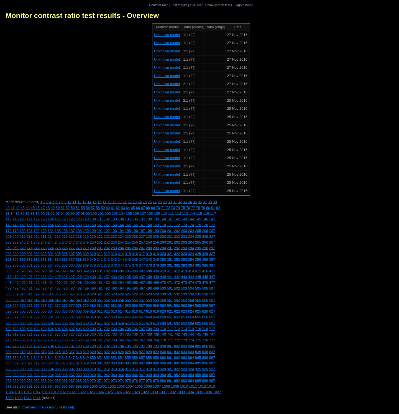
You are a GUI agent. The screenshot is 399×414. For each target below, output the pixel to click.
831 (170, 352)
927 (212, 369)
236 (205, 236)
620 (163, 311)
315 (128, 254)
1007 (157, 386)
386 (205, 265)
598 (9, 311)
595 (198, 305)
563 (184, 300)
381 (170, 265)
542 (37, 300)
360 (23, 265)
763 (114, 340)
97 (78, 213)
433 (114, 277)
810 (23, 352)
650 (163, 317)
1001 (103, 386)
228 (149, 236)
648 (149, 317)
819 (86, 352)
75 (183, 208)
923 (184, 369)
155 (58, 225)
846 (65, 358)
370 (93, 265)
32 (180, 202)
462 (107, 282)
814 (51, 352)
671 (100, 323)
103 (115, 213)
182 (37, 231)
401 (100, 271)
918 (149, 369)
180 (23, 231)
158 (79, 225)
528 (149, 294)
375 (128, 265)
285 (128, 248)
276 (65, 248)
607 (72, 311)
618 (149, 311)
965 (58, 381)
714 (191, 329)
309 (86, 254)
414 (191, 271)
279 (86, 248)
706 (135, 329)
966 (65, 381)
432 (107, 277)
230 (163, 236)
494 (121, 288)
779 (15, 346)
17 (104, 202)
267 (212, 242)
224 (121, 236)
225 (128, 236)
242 (37, 242)
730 (93, 334)
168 (149, 225)
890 (163, 363)
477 (212, 282)
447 (212, 277)
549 (86, 300)
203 (184, 231)
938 (79, 375)
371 (100, 265)
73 (173, 208)
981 (170, 381)
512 (37, 294)
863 (184, 358)
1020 (64, 392)
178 (9, 231)
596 (205, 305)
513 (44, 294)
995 (58, 386)
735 (128, 334)
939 (86, 375)
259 (156, 242)
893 (184, 363)
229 (156, 236)
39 (215, 202)
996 (65, 386)
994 (51, 386)
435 (128, 277)
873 (44, 363)
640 (93, 317)
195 (128, 231)
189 (86, 231)
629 (15, 317)
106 (136, 213)
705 (128, 329)
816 (65, 352)
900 (23, 369)
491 (100, 288)
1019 (55, 392)
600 (23, 311)
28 (160, 202)
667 (72, 323)
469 (156, 282)
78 (198, 208)
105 (129, 213)
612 (107, 311)
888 (149, 363)
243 (44, 242)
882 (107, 363)
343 (114, 259)
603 (44, 311)
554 (121, 300)
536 (205, 294)
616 (135, 311)
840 (23, 358)
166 (135, 225)
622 (177, 311)
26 (150, 202)
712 (177, 329)
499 (156, 288)
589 (156, 305)
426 (65, 277)
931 (30, 375)
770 (163, 340)
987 (212, 381)
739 (156, 334)
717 (212, 329)
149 (15, 225)
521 (100, 294)
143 (184, 219)
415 (198, 271)
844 (51, 358)
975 (128, 381)
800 (163, 346)
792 (107, 346)
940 (93, 375)
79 (203, 208)
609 (86, 311)
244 (51, 242)
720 (23, 334)
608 (79, 311)
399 (86, 271)
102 (108, 213)
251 (100, 242)
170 (163, 225)
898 (9, 369)
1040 (28, 398)
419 (15, 277)
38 (210, 202)
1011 (193, 386)
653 (184, 317)
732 (107, 334)
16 (99, 202)
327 (212, 254)
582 (107, 305)
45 (32, 208)
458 (79, 282)
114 (192, 213)
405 (128, 271)
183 (44, 231)
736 (135, 334)
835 (198, 352)
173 (184, 225)
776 (205, 340)
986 (205, 381)
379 (156, 265)
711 (170, 329)
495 (128, 288)
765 (128, 340)
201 (170, 231)
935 (58, 375)
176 (205, 225)
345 (128, 259)
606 (65, 311)
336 (65, 259)
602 (37, 311)
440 (163, 277)
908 (79, 369)
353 (184, 259)
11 (74, 202)
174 (191, 225)
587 (142, 305)
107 (143, 213)
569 (15, 305)
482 (37, 288)
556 (135, 300)
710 (163, 329)
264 (191, 242)
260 (163, 242)
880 (93, 363)
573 (44, 305)
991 (30, 386)
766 (135, 340)
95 (68, 213)
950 (163, 375)
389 (15, 271)
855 (128, 358)
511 (30, 294)
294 (191, 248)
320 (163, 254)
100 (94, 213)
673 (114, 323)
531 (170, 294)
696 (65, 329)
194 (121, 231)
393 (44, 271)
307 (72, 254)
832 (177, 352)
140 (163, 219)
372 (107, 265)
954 (191, 375)
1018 (46, 392)
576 (65, 305)
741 (170, 334)
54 (78, 208)
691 (30, 329)
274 (51, 248)
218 (79, 236)
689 (15, 329)
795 (128, 346)
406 (135, 271)
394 (51, 271)
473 (184, 282)
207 (212, 231)
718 (9, 334)
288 (149, 248)
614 (121, 311)
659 (15, 323)
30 (170, 202)
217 (72, 236)
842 (37, 358)
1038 (10, 398)
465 (128, 282)
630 (23, 317)
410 (163, 271)
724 (51, 334)
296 (205, 248)
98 (83, 213)
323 (184, 254)
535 (198, 294)
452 (37, 282)
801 (170, 346)
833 (184, 352)
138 (149, 219)
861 (170, 358)
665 (58, 323)
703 (114, 329)
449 (15, 282)
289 (156, 248)
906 (65, 369)
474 (191, 282)
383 (184, 265)
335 (58, 259)
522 (107, 294)
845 (58, 358)
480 (23, 288)
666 (65, 323)
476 (205, 282)
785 (58, 346)
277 (72, 248)
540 (23, 300)
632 (37, 317)
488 (79, 288)
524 (121, 294)
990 (23, 386)
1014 (10, 392)
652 (177, 317)
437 (142, 277)
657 (212, 317)
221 (100, 236)
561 (170, 300)
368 (79, 265)
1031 (163, 392)
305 (58, 254)
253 (114, 242)
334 (51, 259)
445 (198, 277)
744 (191, 334)
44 (27, 208)
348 (149, 259)
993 (44, 386)
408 (149, 271)
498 (149, 288)
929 (15, 375)
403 (114, 271)
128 (79, 219)
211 (30, 236)
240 (23, 242)
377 (142, 265)
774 (191, 340)
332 (37, 259)
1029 (145, 392)
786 (65, 346)
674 (121, 323)
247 (72, 242)
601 (30, 311)
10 (69, 202)
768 (149, 340)
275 (58, 248)
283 (114, 248)
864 (191, 358)
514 (51, 294)
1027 (127, 392)
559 (156, 300)
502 (177, 288)
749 (15, 340)
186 (65, 231)
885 (128, 363)
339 (86, 259)
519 (86, 294)
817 (72, 352)
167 (142, 225)
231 (170, 236)
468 (149, 282)
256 (135, 242)
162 (107, 225)
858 (149, 358)
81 (213, 208)
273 (44, 248)
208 (9, 236)
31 (175, 202)
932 (37, 375)
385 (198, 265)
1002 (112, 386)
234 (191, 236)
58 (98, 208)
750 (23, 340)
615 (128, 311)
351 (170, 259)
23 (135, 202)
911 (100, 369)
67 (143, 208)
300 (23, 254)
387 (212, 265)
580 (93, 305)
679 (156, 323)
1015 (19, 392)
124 (51, 219)
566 (205, 300)
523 (114, 294)
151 (30, 225)
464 (121, 282)
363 (44, 265)
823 (114, 352)
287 (142, 248)
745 (198, 334)
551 (100, 300)
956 (205, 375)
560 (163, 300)
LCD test (196, 5)
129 (86, 219)
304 (51, 254)
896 (205, 363)
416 (205, 271)
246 (65, 242)
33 (185, 202)
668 (79, 323)
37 (205, 202)
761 (100, 340)
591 (170, 305)
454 (51, 282)
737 (142, 334)
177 (212, 225)
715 (198, 329)
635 (58, 317)
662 (37, 323)
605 (58, 311)
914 (121, 369)
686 (205, 323)
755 (58, 340)
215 (58, 236)
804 (191, 346)
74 (178, 208)
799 (156, 346)
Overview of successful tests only (48, 407)
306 (65, 254)
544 (51, 300)
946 (135, 375)
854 (121, 358)
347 (142, 259)
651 (170, 317)
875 (58, 363)
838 (9, 358)
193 (114, 231)
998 (79, 386)
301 (30, 254)
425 (58, 277)
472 (177, 282)
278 (79, 248)
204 (191, 231)
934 (51, 375)
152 (37, 225)
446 (205, 277)
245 (58, 242)
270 (23, 248)
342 (107, 259)
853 (114, 358)
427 (72, 277)
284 (121, 248)
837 (212, 352)
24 (140, 202)
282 (107, 248)
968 (79, 381)
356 (205, 259)
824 (121, 352)
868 (9, 363)
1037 (217, 392)
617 (142, 311)
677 (142, 323)
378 (149, 265)
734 (121, 334)
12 (79, 202)
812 (37, 352)
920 (163, 369)
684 (191, 323)
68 (148, 208)
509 (15, 294)
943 (114, 375)
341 (100, 259)
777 (212, 340)
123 (44, 219)
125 (58, 219)
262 (177, 242)
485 (58, 288)
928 (9, 375)
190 (93, 231)
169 (156, 225)
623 (184, 311)
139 (156, 219)
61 (113, 208)
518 (79, 294)
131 (100, 219)
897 (212, 363)
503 (184, 288)
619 (156, 311)
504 (191, 288)
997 (72, 386)
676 (135, 323)
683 (184, 323)
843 (44, 358)
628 (9, 317)
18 (109, 202)
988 (9, 386)
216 (65, 236)
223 (114, 236)
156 (65, 225)
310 (93, 254)
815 (58, 352)
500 (163, 288)
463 (114, 282)
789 (86, 346)
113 (185, 213)
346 (135, 259)
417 (212, 271)
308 (79, 254)
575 (58, 305)
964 (51, 381)
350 (163, 259)
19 (114, 202)
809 (15, 352)
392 (37, 271)
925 (198, 369)
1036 (208, 392)
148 (9, 225)
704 (121, 329)
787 (72, 346)
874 (51, 363)
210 (23, 236)
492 (107, 288)
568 (9, 305)
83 (7, 213)
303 (44, 254)
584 (121, 305)
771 (170, 340)
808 (9, 352)
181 (30, 231)
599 (15, 311)
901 (30, 369)
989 (15, 386)
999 (86, 386)
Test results (179, 5)
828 (149, 352)
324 (191, 254)
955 (198, 375)
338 (79, 259)
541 (30, 300)
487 (72, 288)
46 (38, 208)
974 (121, 381)
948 (149, 375)
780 (23, 346)
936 (65, 375)
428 (79, 277)
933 (44, 375)
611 (100, 311)
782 (37, 346)
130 (93, 219)
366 (65, 265)
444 (191, 277)
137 (142, 219)
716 (205, 329)
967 (72, 381)
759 (86, 340)
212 (37, 236)
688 (9, 329)
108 (150, 213)
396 (65, 271)
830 (163, 352)
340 (93, 259)
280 (93, 248)
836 (205, 352)
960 (23, 381)
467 (142, 282)
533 (184, 294)
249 (86, 242)
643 (114, 317)
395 (58, 271)
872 (37, 363)
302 (37, 254)
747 (212, 334)
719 (15, 334)
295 (198, 248)
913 (114, 369)
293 (184, 248)
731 (100, 334)
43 (22, 208)
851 (100, 358)
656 (205, 317)
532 (177, 294)
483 (44, 288)
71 (163, 208)
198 (149, 231)
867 (212, 358)
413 (184, 271)
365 (58, 265)
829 (156, 352)
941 (100, 375)
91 (48, 213)
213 (44, 236)
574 (51, 305)
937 (72, 375)
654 (191, 317)
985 (198, 381)
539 (15, 300)
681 (170, 323)
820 (93, 352)
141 (170, 219)
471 (170, 282)
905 (58, 369)
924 (191, 369)
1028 (136, 392)
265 (198, 242)
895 (198, 363)
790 (93, 346)
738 (149, 334)
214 (51, 236)
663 (44, 323)
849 (86, 358)
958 (9, 381)
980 (163, 381)
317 (142, 254)
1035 (199, 392)
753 (44, 340)
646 (135, 317)
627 (212, 311)
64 (128, 208)
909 (86, 369)
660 (23, 323)
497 (142, 288)
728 (79, 334)
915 (128, 369)
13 (84, 202)
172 (177, 225)
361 (30, 265)
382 (177, 265)
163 (114, 225)
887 (142, 363)
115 (199, 213)
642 (107, 317)
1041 (37, 398)
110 (164, 213)
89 (38, 213)
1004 (130, 386)
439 (156, 277)
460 (93, 282)
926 (205, 369)
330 (23, 259)
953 (184, 375)
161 (100, 225)
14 (89, 202)
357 (212, 259)
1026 (118, 392)
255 (128, 242)
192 (107, 231)
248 (79, 242)
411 (170, 271)
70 (158, 208)
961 (30, 381)
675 (128, 323)
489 (86, 288)
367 (72, 265)
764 (121, 340)
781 (30, 346)
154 (51, 225)
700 (93, 329)
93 (58, 213)
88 (32, 213)
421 (30, 277)
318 (149, 254)
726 (65, 334)
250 (93, 242)
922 (177, 369)
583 (114, 305)
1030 (154, 392)
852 (107, 358)
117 (213, 213)
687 (212, 323)
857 (142, 358)
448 (9, 282)
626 (205, 311)
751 (30, 340)
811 (30, 352)
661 (30, 323)
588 (149, 305)
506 (205, 288)
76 (188, 208)
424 (51, 277)
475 (198, 282)
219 (86, 236)
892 (177, 363)
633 (44, 317)
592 (177, 305)
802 (177, 346)
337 (72, 259)
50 (58, 208)
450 (23, 282)
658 (9, 323)
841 (30, 358)
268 (9, 248)
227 (142, 236)
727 (72, 334)
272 (37, 248)
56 (88, 208)
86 (22, 213)
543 (44, 300)
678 (149, 323)
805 (198, 346)
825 (128, 352)
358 (9, 265)
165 (128, 225)
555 (128, 300)
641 (100, 317)
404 (121, 271)
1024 (100, 392)
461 (100, 282)
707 (142, 329)
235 (198, 236)
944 (121, 375)
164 (121, 225)
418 (9, 277)
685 (198, 323)
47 (43, 208)
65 (133, 208)
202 (177, 231)
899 (15, 369)
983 (184, 381)
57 (93, 208)
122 (37, 219)
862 (177, 358)
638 (79, 317)
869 (15, 363)
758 (79, 340)
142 (177, 219)
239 (15, 242)
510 (23, 294)
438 (149, 277)
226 (135, 236)
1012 (202, 386)
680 (163, 323)
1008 (166, 386)
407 (142, 271)
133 (114, 219)
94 (63, 213)
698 (79, 329)
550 (93, 300)
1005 (139, 386)
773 (184, 340)
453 (44, 282)
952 (177, 375)
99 (88, 213)
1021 (73, 392)
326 (205, 254)
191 (100, 231)
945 (128, 375)
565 (198, 300)
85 (17, 213)
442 (177, 277)
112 (178, 213)
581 (100, 305)
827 (142, 352)
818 (79, 352)
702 (107, 329)
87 (27, 213)
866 (205, 358)
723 (44, 334)
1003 (121, 386)
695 (58, 329)
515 (58, 294)
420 (23, 277)
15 (94, 202)
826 (135, 352)
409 (156, 271)
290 (163, 248)
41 (12, 208)
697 (72, 329)
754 (51, 340)
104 (122, 213)
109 (157, 213)
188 (79, 231)
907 (72, 369)
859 (156, 358)
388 (9, 271)
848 (79, 358)
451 (30, 282)
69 (153, 208)
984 (191, 381)
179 (15, 231)
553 (114, 300)
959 (15, 381)
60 (108, 208)
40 (7, 208)
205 (198, 231)
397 (72, 271)
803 (184, 346)
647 (142, 317)
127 (72, 219)
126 (65, 219)
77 (193, 208)
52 (68, 208)
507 (212, 288)
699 (86, 329)
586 (135, 305)
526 (135, 294)
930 (23, 375)
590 (163, 305)
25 (145, 202)
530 (163, 294)
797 (142, 346)
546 (65, 300)
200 (163, 231)
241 (30, 242)
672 (107, 323)
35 (195, 202)
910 (93, 369)
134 (121, 219)
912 (107, 369)
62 (118, 208)
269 (15, 248)
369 (86, 265)
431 (100, 277)
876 (65, 363)
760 (93, 340)
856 (135, 358)
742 (177, 334)
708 (149, 329)
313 (114, 254)
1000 (94, 386)
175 (198, 225)
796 (135, 346)
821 (100, 352)
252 (107, 242)
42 (17, 208)
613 (114, 311)
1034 (190, 392)
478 (9, 288)
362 (37, 265)
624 (191, 311)
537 (212, 294)
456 (65, 282)
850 (93, 358)
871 (30, 363)
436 (135, 277)
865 (198, 358)
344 (121, 259)
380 (163, 265)
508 (9, 294)
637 (72, 317)
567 (212, 300)
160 (93, 225)
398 (79, 271)
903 (44, 369)
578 (79, 305)
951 (170, 375)
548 (79, 300)
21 (124, 202)
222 (107, 236)
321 (170, 254)
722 (37, 334)
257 (142, 242)
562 (177, 300)
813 (44, 352)
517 (72, 294)
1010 (184, 386)
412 (177, 271)
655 (198, 317)
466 (135, 282)
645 (128, 317)
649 (156, 317)
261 (170, 242)
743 (184, 334)
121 (30, 219)
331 (30, 259)
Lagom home (243, 5)
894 (191, 363)
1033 (181, 392)
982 (177, 381)
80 (208, 208)
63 (123, 208)
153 (44, 225)
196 (135, 231)
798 (149, 346)
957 (212, 375)
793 (114, 346)
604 (51, 311)
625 (198, 311)
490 (93, 288)
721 (30, 334)
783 (44, 346)
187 (72, 231)
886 (135, 363)
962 (37, 381)
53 (73, 208)
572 (37, 305)
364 (51, 265)
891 (170, 363)
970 (93, 381)
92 (53, 213)
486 (65, 288)
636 (65, 317)
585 (128, 305)
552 (107, 300)
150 (23, 225)
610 (93, 311)
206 (205, 231)
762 (107, 340)
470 (163, 282)
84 (12, 213)
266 (205, 242)
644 (121, 317)
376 (135, 265)
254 (121, 242)
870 (23, 363)
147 (212, 219)
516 (65, 294)
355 (198, 259)
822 (107, 352)
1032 (172, 392)
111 (171, 213)
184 (51, 231)
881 (100, 363)
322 (177, 254)
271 (30, 248)
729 (86, 334)
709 (156, 329)
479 (15, 288)
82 (218, 208)
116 (206, 213)
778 (9, 346)
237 (212, 236)
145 (198, 219)
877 (72, 363)
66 (138, 208)
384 (191, 265)
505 (198, 288)
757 (72, 340)
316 (135, 254)
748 (9, 340)
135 (128, 219)
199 (156, 231)
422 (37, 277)
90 (43, 213)
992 (37, 386)
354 (191, 259)
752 (37, 340)
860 (163, 358)
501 (170, 288)
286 (135, 248)
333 (44, 259)
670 (93, 323)
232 (177, 236)
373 (114, 265)
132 (107, 219)
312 (107, 254)
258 (149, 242)
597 (212, 305)
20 (119, 202)
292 (177, 248)
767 (142, 340)
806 (205, 346)
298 (9, 254)
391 (30, 271)
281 (100, 248)
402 (107, 271)
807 (212, 346)
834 (191, 352)
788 (79, 346)
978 (149, 381)
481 (30, 288)
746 (205, 334)
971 (100, 381)
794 (121, 346)
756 (65, 340)
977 (142, 381)
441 (170, 277)
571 (30, 305)
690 (23, 329)
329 (15, 259)
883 (114, 363)
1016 (28, 392)
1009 (175, 386)
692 (37, 329)
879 (86, 363)
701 (100, 329)
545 (58, 300)
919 (156, 369)
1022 (82, 392)
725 (58, 334)
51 (63, 208)
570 (23, 305)
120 (23, 219)
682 (177, 323)
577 (72, 305)
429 (86, 277)
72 (168, 208)
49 (53, 208)
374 (121, 265)
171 (170, 225)
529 (156, 294)
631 (30, 317)
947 (142, 375)
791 (100, 346)
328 (9, 259)
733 (114, 334)
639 (86, 317)
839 (15, 358)
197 (142, 231)
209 (15, 236)
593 (184, 305)
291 (170, 248)
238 (9, 242)
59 (103, 208)
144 (191, 219)
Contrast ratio (158, 5)
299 (15, 254)
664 (51, 323)
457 (72, 282)
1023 (91, 392)
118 (9, 219)
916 (135, 369)
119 (15, 219)
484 (51, 288)
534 (191, 294)
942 (107, 375)
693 (44, 329)
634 (51, 317)
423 (44, 277)
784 (51, 346)
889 (156, 363)
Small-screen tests (218, 5)
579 (86, 305)
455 (58, 282)
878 (79, 363)
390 (23, 271)
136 (135, 219)
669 (86, 323)
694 (51, 329)
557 (142, 300)
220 (93, 236)
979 (156, 381)
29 (165, 202)
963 (44, 381)
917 (142, 369)
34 (190, 202)
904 (51, 369)
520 (93, 294)
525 (128, 294)
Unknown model (167, 35)
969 (86, 381)
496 (135, 288)
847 (72, 358)
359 (15, 265)
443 (184, 277)
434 (121, 277)
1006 (148, 386)
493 (114, 288)
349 (156, 259)
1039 (19, 398)
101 (101, 213)
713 (184, 329)
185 (58, 231)
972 (107, 381)
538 (9, 300)
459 (86, 282)
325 (198, 254)
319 (156, 254)
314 (121, 254)
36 (200, 202)
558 (149, 300)
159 (86, 225)
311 (100, 254)
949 (156, 375)
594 (191, 305)
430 (93, 277)
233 (184, 236)
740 (163, 334)
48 (48, 208)
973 (114, 381)
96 (73, 213)
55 (83, 208)
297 (212, 248)
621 (170, 311)
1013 (211, 386)
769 (156, 340)
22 (130, 202)
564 (191, 300)
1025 (109, 392)
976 (135, 381)
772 (177, 340)
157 (72, 225)
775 (198, 340)
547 (72, 300)
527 (142, 294)
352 (177, 259)
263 (184, 242)
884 (121, 363)
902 (37, 369)
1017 (37, 392)
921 (170, 369)
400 (93, 271)
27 (155, 202)
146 (205, 219)
